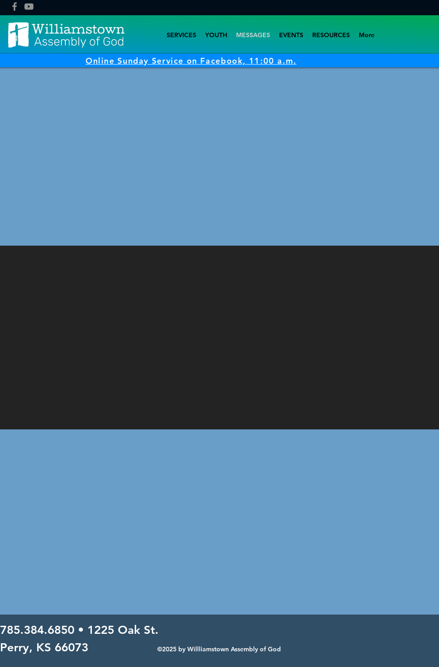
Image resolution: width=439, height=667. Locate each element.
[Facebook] (14, 6)
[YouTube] (28, 6)
